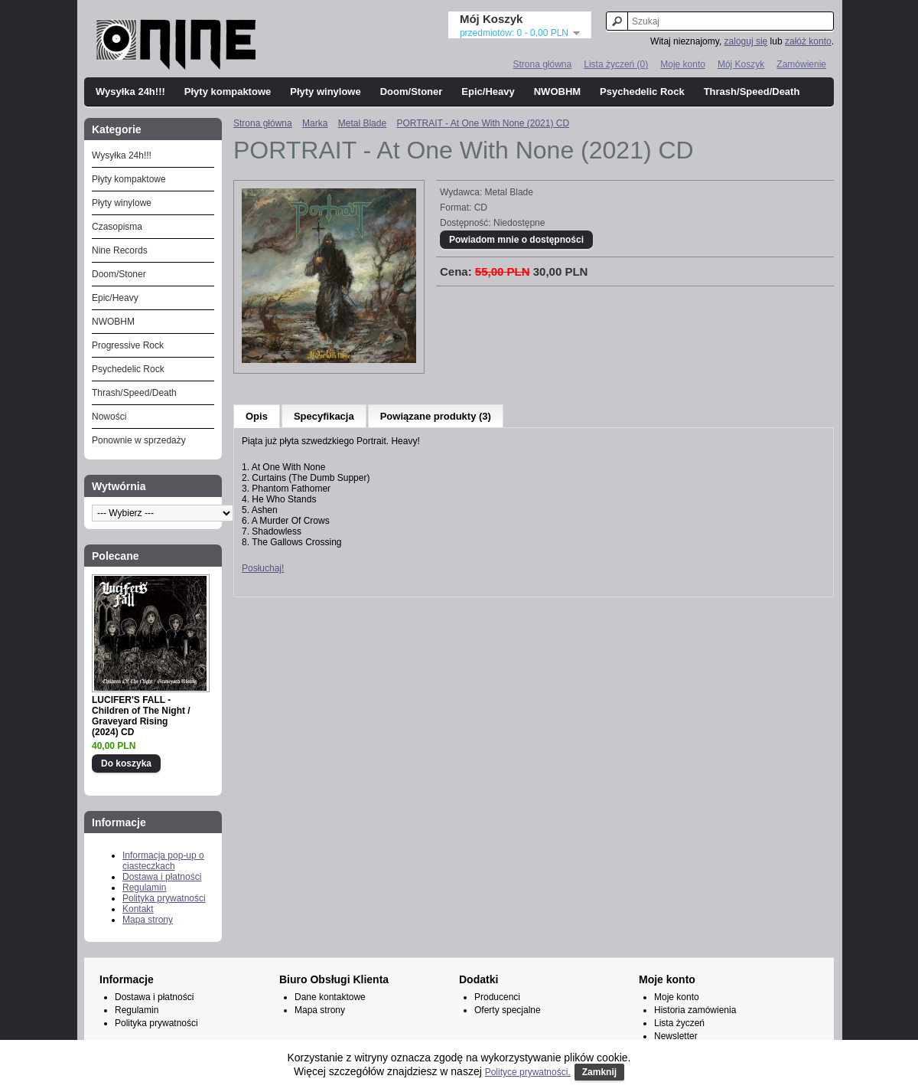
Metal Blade (362, 123)
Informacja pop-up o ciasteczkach (163, 860)
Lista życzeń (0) (616, 64)
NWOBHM (557, 91)
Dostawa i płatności (161, 876)
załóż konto (808, 41)
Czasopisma (117, 226)
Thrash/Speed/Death (752, 91)
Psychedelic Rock (642, 91)
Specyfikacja (324, 416)
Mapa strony (147, 919)
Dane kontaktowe (330, 997)
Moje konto (682, 64)
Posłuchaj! (263, 568)
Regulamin (144, 887)
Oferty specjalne (507, 1010)
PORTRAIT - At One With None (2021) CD (482, 123)
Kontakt (138, 909)
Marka (314, 123)
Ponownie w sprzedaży (139, 440)
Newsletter (676, 1036)
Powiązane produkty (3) (435, 416)
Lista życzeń (679, 1023)
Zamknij (599, 1072)
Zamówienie (801, 64)
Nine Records (120, 250)
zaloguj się (746, 41)
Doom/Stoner (411, 91)
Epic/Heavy (487, 91)
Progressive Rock (128, 345)
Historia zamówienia (695, 1010)
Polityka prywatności (164, 898)
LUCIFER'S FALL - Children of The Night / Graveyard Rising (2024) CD (141, 716)
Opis (257, 416)
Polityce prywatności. (528, 1072)
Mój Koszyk (741, 64)
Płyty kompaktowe (227, 91)
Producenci (497, 997)
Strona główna (542, 64)
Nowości (109, 416)
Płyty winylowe (325, 91)
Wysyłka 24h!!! (130, 91)
